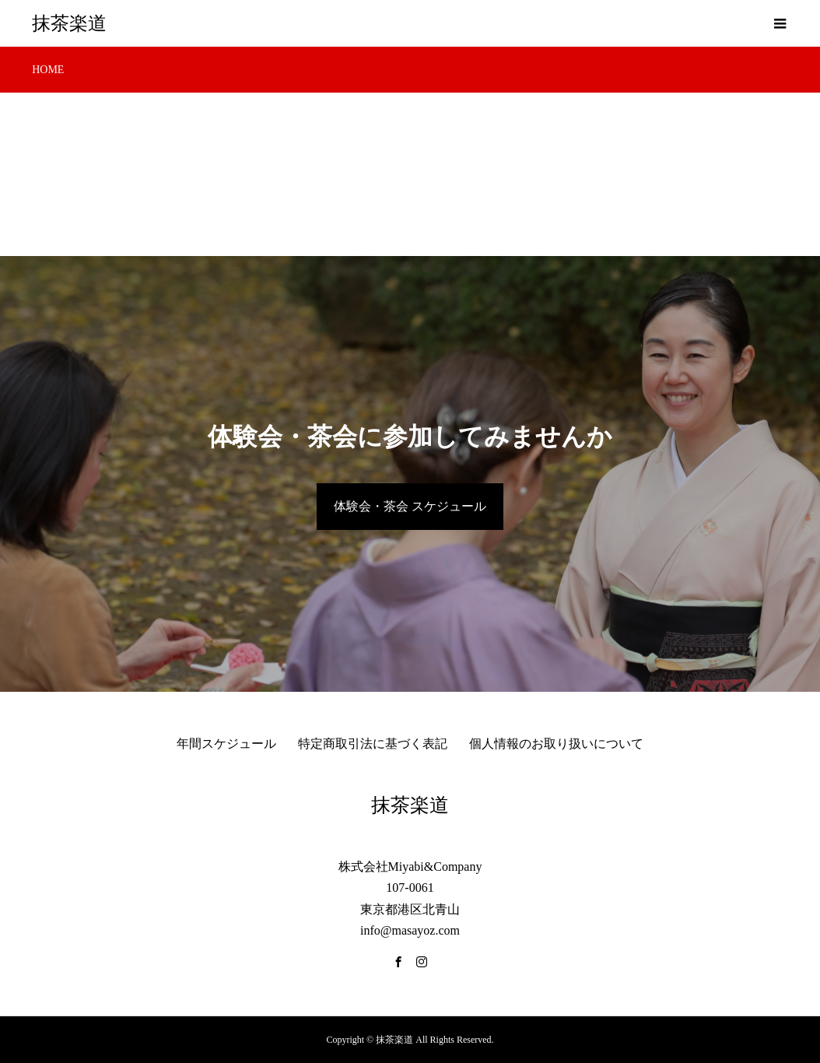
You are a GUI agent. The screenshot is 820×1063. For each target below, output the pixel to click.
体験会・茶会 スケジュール (410, 506)
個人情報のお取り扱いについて (556, 743)
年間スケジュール (226, 743)
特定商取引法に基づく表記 (372, 743)
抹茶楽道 (69, 23)
